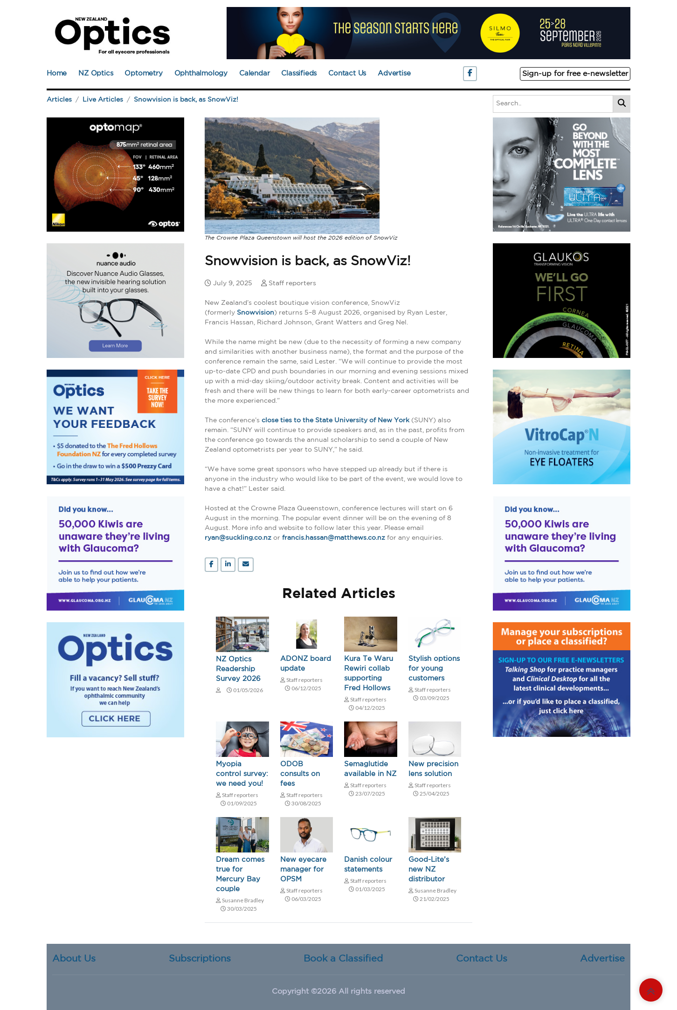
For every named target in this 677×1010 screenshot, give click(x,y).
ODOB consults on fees (300, 774)
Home (57, 73)
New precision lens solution (433, 769)
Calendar (254, 73)
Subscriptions (200, 959)
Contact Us (347, 73)
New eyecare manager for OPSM (303, 869)
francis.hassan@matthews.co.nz (333, 538)
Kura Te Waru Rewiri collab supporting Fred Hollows (368, 673)
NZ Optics (95, 73)
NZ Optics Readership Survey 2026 (238, 669)
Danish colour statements (368, 865)
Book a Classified (343, 959)
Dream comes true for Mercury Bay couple (240, 874)
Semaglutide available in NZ (370, 769)
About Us (74, 959)
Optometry (143, 73)
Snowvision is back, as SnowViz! (186, 100)
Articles (59, 100)
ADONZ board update (305, 664)
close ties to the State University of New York (335, 420)
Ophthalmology (201, 73)
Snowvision (255, 313)
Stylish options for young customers (434, 668)
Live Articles (103, 100)
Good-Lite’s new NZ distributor (428, 869)
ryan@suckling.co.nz (238, 538)
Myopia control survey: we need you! (242, 774)
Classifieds (299, 73)
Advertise (394, 73)
